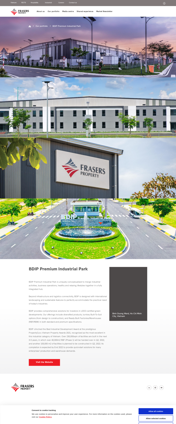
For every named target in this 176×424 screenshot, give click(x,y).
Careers (61, 3)
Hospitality (34, 3)
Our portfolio (42, 26)
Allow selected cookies (156, 401)
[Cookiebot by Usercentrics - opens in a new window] (15, 419)
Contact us (73, 3)
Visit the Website (44, 362)
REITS (23, 3)
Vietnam (14, 3)
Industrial (48, 3)
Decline (156, 409)
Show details (127, 419)
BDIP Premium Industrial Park (66, 26)
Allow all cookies (156, 394)
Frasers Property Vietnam (30, 26)
